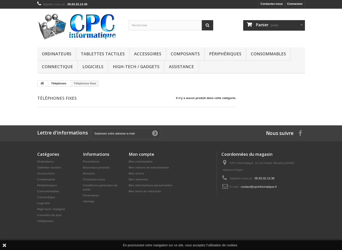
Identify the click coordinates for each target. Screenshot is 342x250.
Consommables (268, 53)
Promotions (91, 161)
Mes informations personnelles (150, 185)
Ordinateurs (56, 53)
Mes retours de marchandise (149, 167)
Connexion (294, 3)
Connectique (57, 66)
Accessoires (147, 53)
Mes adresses (138, 179)
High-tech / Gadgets (136, 66)
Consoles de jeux (49, 215)
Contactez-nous (272, 3)
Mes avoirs (136, 173)
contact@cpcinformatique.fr (259, 186)
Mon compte (141, 154)
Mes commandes (141, 161)
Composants (185, 53)
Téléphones (45, 221)
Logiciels (92, 66)
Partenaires (91, 195)
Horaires (89, 173)
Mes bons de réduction (145, 191)
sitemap (88, 201)
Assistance (181, 66)
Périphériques (225, 53)
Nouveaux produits (96, 167)
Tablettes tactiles (103, 53)
